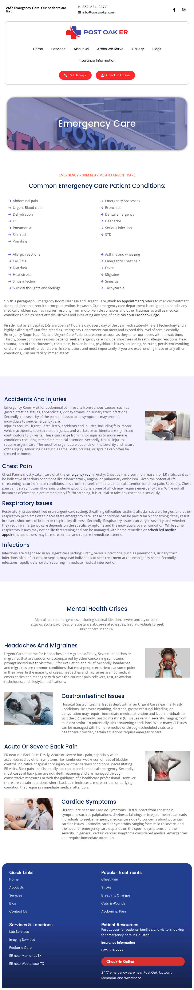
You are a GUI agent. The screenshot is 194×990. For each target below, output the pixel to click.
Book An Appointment (125, 301)
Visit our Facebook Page (140, 315)
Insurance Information (97, 60)
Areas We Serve (110, 49)
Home (38, 49)
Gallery (138, 49)
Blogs (156, 49)
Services (58, 49)
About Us (81, 49)
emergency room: (80, 474)
